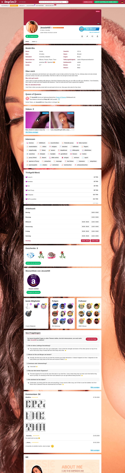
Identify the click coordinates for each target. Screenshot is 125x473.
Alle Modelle (5, 5)
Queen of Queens (61, 97)
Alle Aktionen (31, 5)
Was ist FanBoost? (95, 32)
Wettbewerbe (40, 5)
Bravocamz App (50, 5)
